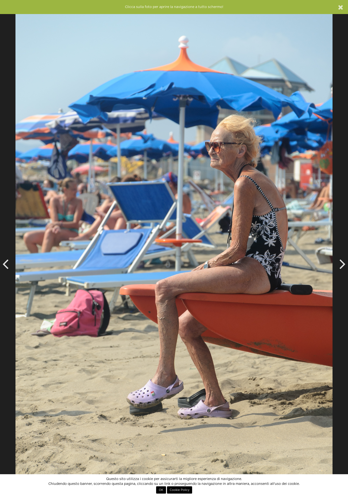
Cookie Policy (179, 489)
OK (161, 489)
